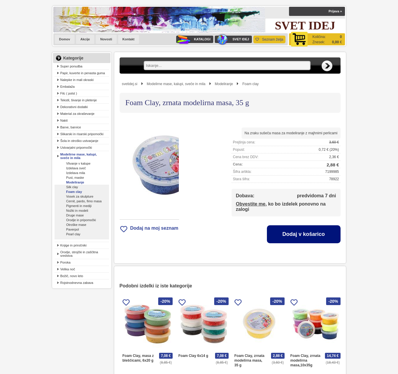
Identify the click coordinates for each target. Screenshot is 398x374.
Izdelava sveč (76, 168)
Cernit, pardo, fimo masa (84, 201)
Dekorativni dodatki (74, 107)
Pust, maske (75, 177)
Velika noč (67, 269)
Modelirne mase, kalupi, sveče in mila (78, 156)
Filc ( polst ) (68, 93)
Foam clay (74, 191)
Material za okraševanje (77, 113)
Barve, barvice (70, 127)
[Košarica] (317, 39)
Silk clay (72, 187)
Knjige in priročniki (73, 245)
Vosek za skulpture (79, 196)
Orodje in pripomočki (81, 220)
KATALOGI (193, 39)
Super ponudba (71, 66)
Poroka (65, 262)
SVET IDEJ (232, 39)
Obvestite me (250, 203)
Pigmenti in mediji (79, 206)
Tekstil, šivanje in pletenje (78, 100)
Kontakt (129, 39)
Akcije (85, 39)
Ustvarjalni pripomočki (76, 147)
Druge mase (75, 215)
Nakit (64, 120)
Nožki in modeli (77, 210)
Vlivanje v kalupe (78, 163)
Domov (64, 39)
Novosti (106, 39)
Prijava (335, 11)
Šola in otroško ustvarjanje (79, 141)
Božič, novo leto (71, 276)
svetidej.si (130, 84)
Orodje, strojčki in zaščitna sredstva (79, 253)
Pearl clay (73, 234)
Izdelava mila (75, 173)
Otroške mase (76, 224)
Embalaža (67, 86)
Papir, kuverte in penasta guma (82, 73)
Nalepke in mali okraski (77, 80)
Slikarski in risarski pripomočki (82, 134)
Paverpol (72, 229)
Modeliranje (75, 182)
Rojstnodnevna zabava (76, 282)
